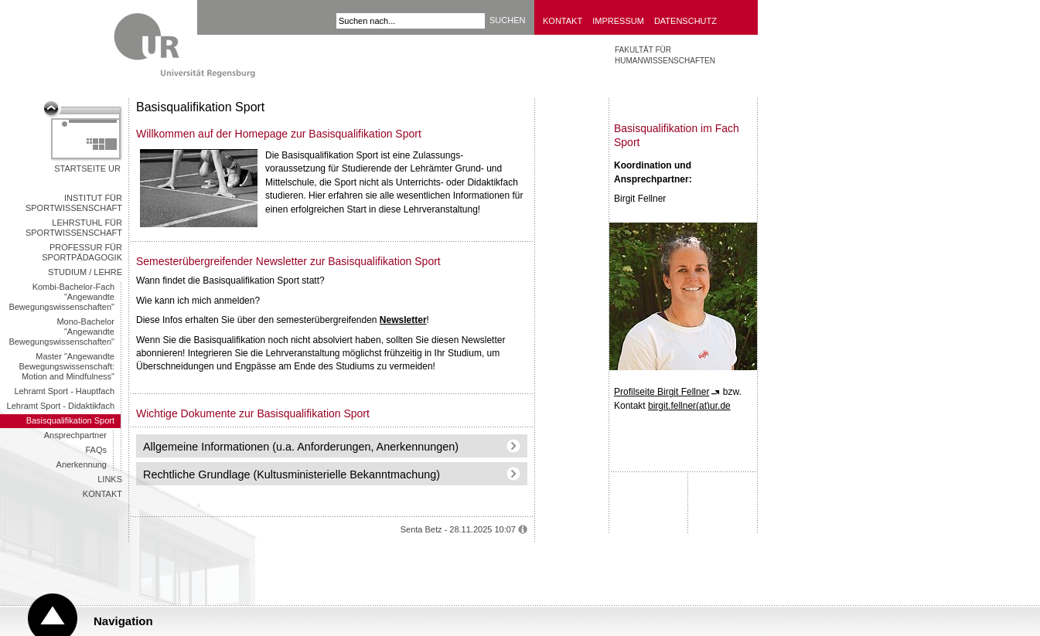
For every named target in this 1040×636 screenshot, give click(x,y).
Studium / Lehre (85, 272)
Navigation (123, 620)
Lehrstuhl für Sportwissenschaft (74, 227)
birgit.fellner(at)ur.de (689, 405)
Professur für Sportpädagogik (82, 252)
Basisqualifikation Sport (70, 420)
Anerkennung (81, 464)
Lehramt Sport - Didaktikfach (60, 405)
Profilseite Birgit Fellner (661, 391)
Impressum (618, 21)
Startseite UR (87, 168)
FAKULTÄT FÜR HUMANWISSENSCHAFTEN (665, 55)
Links (109, 479)
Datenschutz (685, 21)
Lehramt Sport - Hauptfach (64, 391)
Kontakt (562, 21)
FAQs (96, 449)
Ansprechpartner (75, 435)
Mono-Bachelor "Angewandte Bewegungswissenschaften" (61, 331)
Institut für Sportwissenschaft (74, 203)
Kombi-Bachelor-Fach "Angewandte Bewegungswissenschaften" (61, 296)
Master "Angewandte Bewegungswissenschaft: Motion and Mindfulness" (66, 366)
